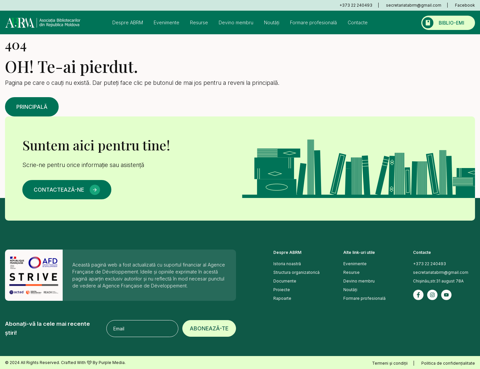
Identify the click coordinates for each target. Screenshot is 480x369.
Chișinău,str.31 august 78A (438, 280)
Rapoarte (282, 298)
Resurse (199, 22)
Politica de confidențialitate (448, 363)
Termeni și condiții (390, 363)
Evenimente (166, 22)
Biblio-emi (451, 23)
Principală (31, 106)
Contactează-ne (59, 189)
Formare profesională (313, 22)
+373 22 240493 (355, 5)
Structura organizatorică (296, 272)
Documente (284, 280)
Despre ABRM (127, 22)
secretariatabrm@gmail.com (413, 5)
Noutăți (271, 22)
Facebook (465, 5)
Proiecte (281, 289)
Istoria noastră (287, 263)
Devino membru (236, 22)
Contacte (358, 22)
